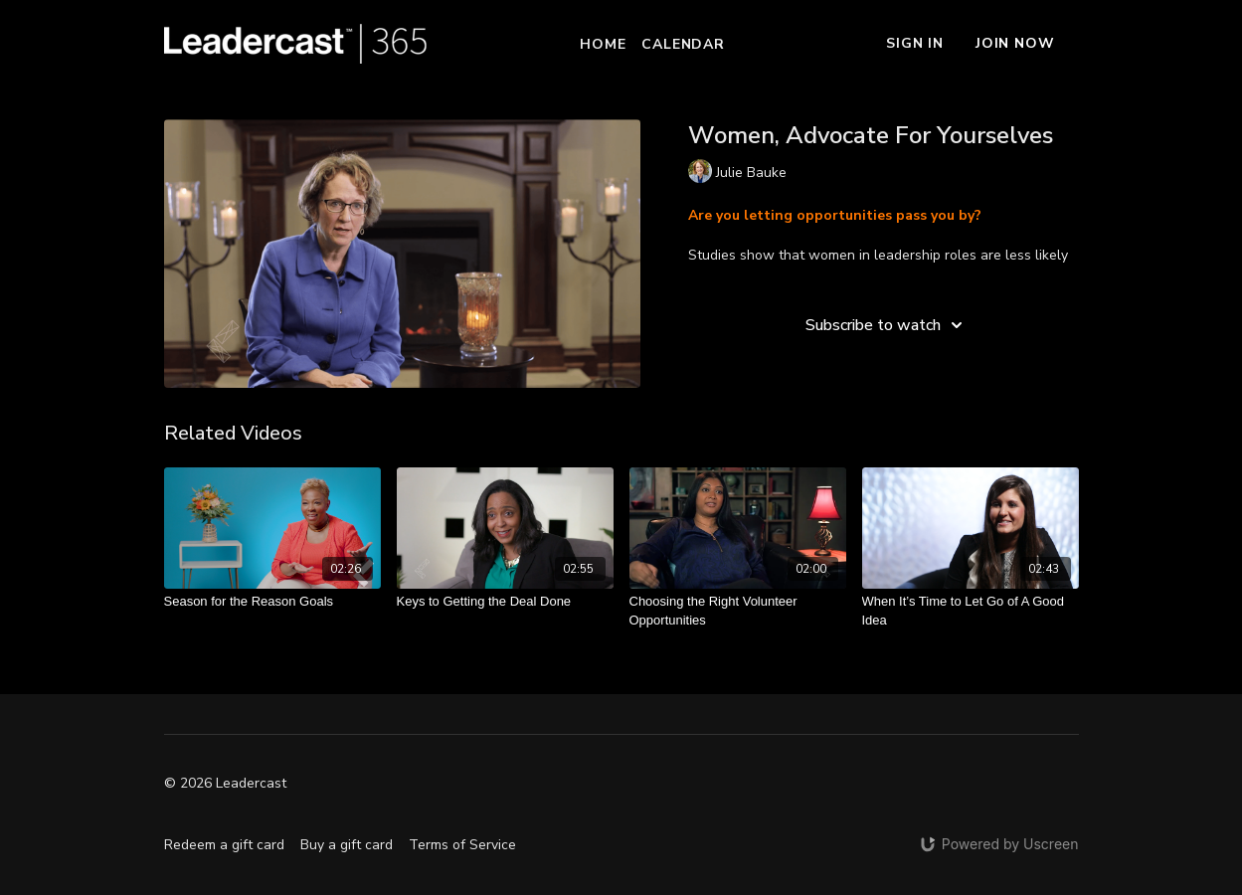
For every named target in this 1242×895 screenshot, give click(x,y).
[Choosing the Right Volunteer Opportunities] (737, 611)
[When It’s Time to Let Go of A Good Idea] (970, 611)
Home (602, 44)
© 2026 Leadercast (225, 784)
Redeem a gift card (224, 844)
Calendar (682, 44)
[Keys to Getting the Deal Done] (505, 602)
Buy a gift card (346, 844)
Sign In (915, 43)
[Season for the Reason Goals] (272, 602)
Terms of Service (462, 844)
